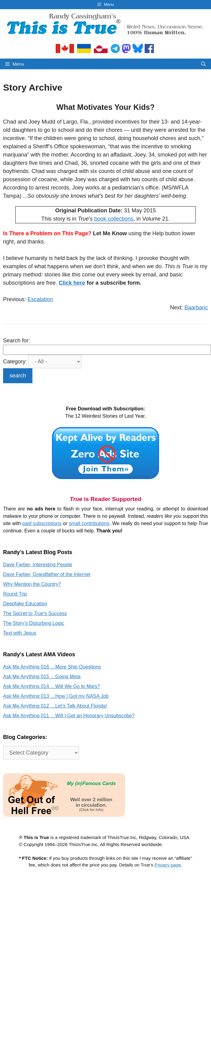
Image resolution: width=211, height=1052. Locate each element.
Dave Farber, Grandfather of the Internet (47, 574)
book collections (113, 219)
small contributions (89, 523)
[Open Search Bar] (203, 64)
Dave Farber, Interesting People (37, 564)
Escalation (40, 299)
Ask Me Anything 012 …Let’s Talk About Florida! (55, 705)
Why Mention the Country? (32, 584)
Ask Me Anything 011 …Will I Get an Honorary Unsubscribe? (69, 715)
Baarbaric (196, 307)
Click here (72, 283)
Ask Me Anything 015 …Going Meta (41, 676)
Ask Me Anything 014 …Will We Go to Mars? (51, 686)
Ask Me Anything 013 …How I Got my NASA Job (56, 696)
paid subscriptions (41, 523)
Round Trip (15, 593)
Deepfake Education (25, 603)
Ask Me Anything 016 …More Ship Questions (52, 666)
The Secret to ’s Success (35, 613)
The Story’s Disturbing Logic (33, 623)
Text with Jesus (19, 633)
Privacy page (167, 864)
